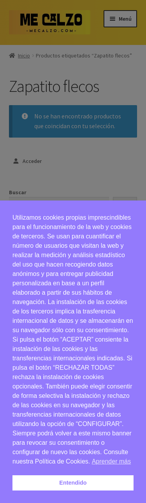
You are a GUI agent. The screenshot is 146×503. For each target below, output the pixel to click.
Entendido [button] (72, 483)
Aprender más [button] (111, 461)
